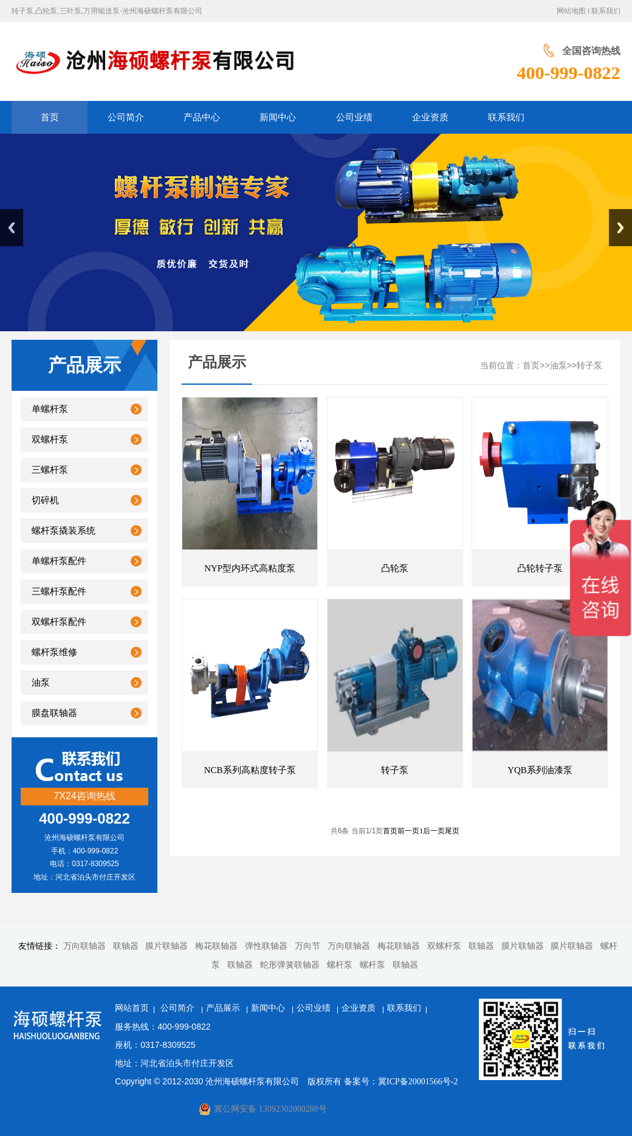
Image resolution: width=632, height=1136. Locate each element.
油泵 (41, 682)
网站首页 (132, 1008)
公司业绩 (315, 1008)
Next (620, 227)
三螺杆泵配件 (59, 591)
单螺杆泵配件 (59, 561)
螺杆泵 (339, 964)
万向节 (307, 946)
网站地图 (571, 11)
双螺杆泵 (50, 439)
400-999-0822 (568, 72)
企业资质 (360, 1008)
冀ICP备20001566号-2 (418, 1081)
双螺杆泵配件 (59, 622)
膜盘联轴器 (54, 713)
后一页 (434, 831)
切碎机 (45, 500)
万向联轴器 (84, 946)
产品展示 (224, 1008)
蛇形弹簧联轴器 (290, 964)
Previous (11, 227)
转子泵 (589, 365)
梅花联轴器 (216, 946)
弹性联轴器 (266, 946)
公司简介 (178, 1008)
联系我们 (605, 11)
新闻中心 (269, 1008)
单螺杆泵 (50, 409)
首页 (531, 365)
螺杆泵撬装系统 (63, 530)
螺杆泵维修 (54, 652)
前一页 (408, 831)
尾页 (452, 831)
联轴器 (126, 946)
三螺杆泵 (50, 470)
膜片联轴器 (166, 946)
